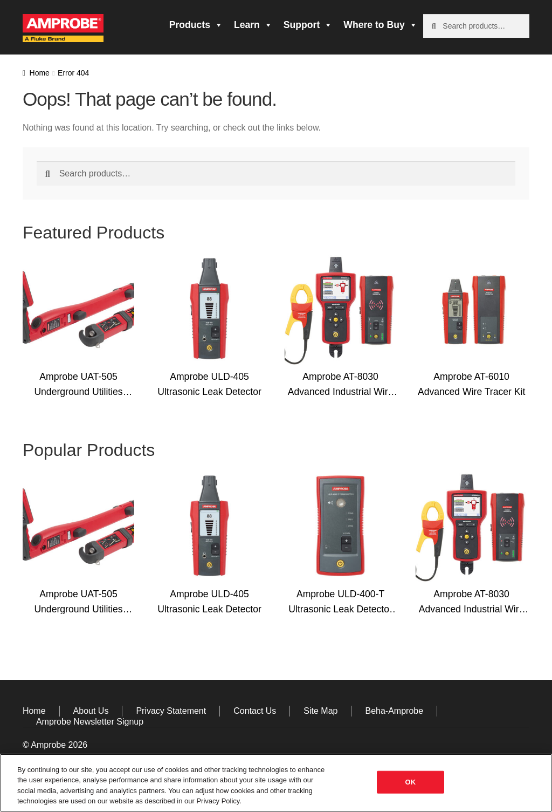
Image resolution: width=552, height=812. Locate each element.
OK (410, 782)
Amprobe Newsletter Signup (89, 721)
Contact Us (254, 710)
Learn (253, 24)
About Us (91, 710)
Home (40, 73)
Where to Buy (380, 24)
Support (308, 24)
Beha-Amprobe (394, 710)
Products (196, 24)
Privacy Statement (171, 710)
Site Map (320, 710)
